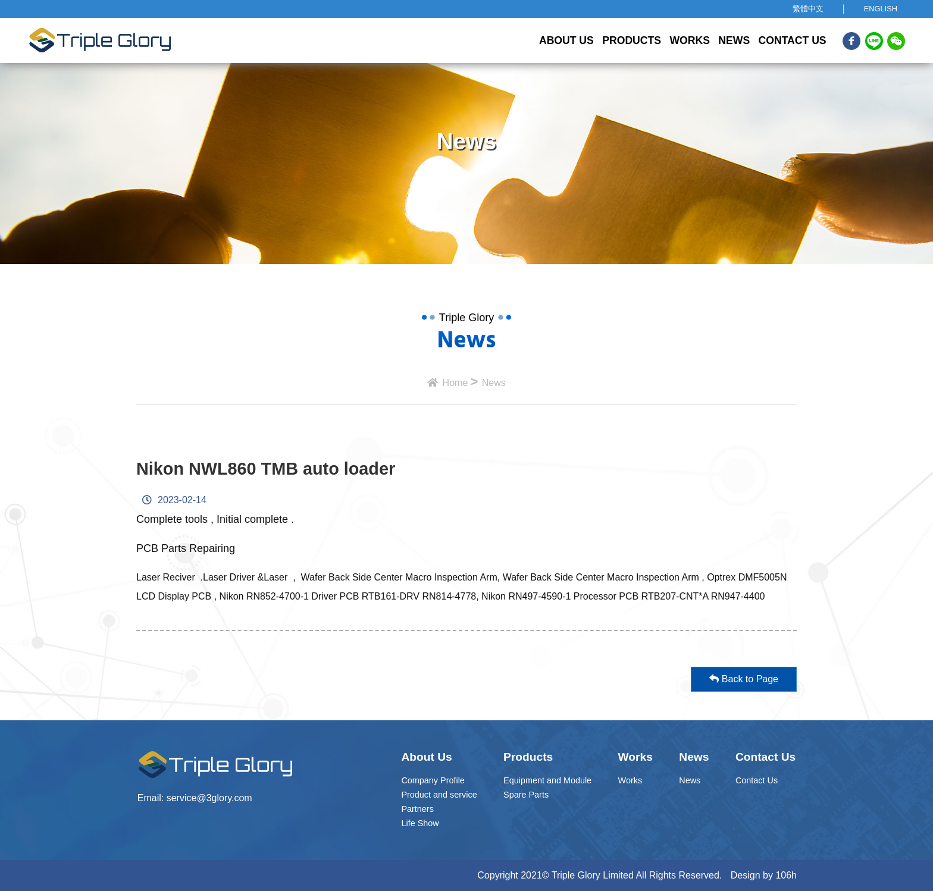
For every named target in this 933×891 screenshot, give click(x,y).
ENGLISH (880, 8)
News (734, 40)
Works (689, 40)
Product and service (439, 794)
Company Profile (432, 780)
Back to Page (743, 669)
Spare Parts (526, 794)
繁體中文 (808, 8)
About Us (566, 40)
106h (786, 875)
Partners (417, 809)
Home (447, 383)
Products (631, 40)
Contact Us (792, 40)
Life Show (420, 823)
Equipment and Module (547, 780)
